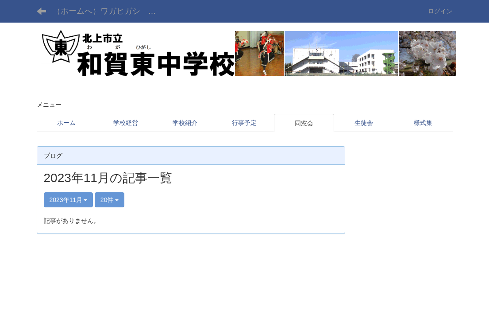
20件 (109, 199)
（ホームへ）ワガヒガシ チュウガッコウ (111, 11)
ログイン (440, 11)
